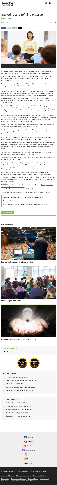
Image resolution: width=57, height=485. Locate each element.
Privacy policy (5, 479)
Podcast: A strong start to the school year (19, 409)
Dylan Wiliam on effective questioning (18, 416)
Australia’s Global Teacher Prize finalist (18, 406)
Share (4, 28)
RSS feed (28, 459)
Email (14, 28)
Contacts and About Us (39, 476)
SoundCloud (28, 446)
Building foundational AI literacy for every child (20, 387)
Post (9, 28)
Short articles (7, 19)
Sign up (7, 351)
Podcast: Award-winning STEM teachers (18, 403)
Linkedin (28, 463)
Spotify (28, 454)
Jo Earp (9, 22)
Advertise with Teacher (7, 476)
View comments (7, 212)
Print (20, 28)
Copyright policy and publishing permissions (23, 480)
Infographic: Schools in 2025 (15, 384)
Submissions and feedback (23, 476)
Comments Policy (33, 479)
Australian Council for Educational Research (16, 471)
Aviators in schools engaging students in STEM (21, 380)
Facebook (28, 437)
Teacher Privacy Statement (18, 479)
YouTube (28, 441)
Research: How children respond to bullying (19, 390)
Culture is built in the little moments (17, 377)
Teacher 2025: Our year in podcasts (17, 413)
